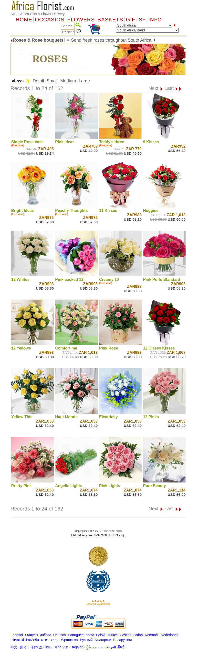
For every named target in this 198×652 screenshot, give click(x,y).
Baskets (110, 20)
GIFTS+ (136, 20)
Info (155, 20)
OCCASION (50, 20)
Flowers (81, 20)
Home (24, 20)
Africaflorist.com (110, 531)
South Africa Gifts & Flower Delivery (37, 14)
